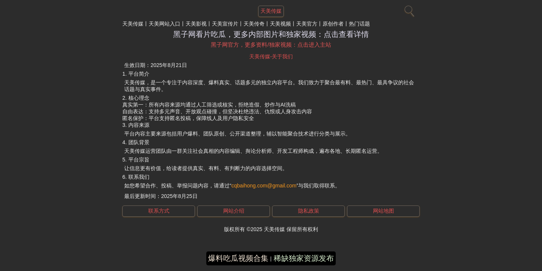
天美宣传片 (225, 24)
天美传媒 (132, 24)
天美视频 (280, 24)
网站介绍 (233, 211)
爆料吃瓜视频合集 (238, 258)
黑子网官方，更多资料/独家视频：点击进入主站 (271, 44)
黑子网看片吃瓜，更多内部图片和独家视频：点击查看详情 (271, 34)
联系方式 (158, 211)
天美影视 (196, 24)
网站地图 (383, 211)
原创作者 (333, 24)
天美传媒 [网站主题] (271, 11)
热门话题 (359, 24)
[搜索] (408, 9)
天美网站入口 (164, 24)
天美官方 (306, 24)
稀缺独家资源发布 (304, 258)
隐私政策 (308, 211)
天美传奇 (254, 24)
